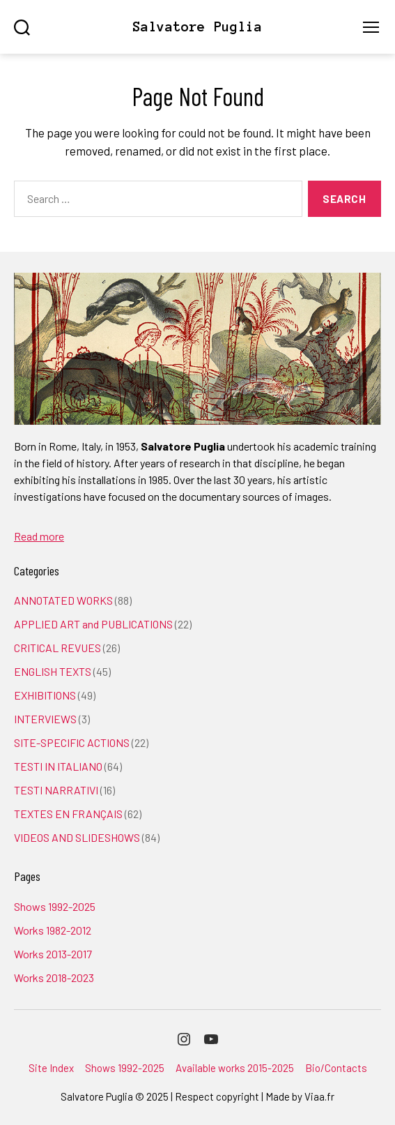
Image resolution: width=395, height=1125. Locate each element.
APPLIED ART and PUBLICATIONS (93, 624)
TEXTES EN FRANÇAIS (68, 813)
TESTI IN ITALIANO (58, 766)
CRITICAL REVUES (57, 647)
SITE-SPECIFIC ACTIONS (72, 742)
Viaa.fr (319, 1096)
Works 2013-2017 (53, 953)
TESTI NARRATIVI (56, 789)
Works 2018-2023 (54, 977)
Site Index (51, 1068)
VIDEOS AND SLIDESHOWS (77, 837)
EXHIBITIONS (45, 695)
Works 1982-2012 (52, 930)
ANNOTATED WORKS (63, 600)
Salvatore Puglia (197, 27)
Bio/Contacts (336, 1068)
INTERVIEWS (45, 718)
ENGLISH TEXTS (52, 671)
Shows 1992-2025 (54, 906)
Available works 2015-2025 (235, 1068)
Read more (39, 536)
